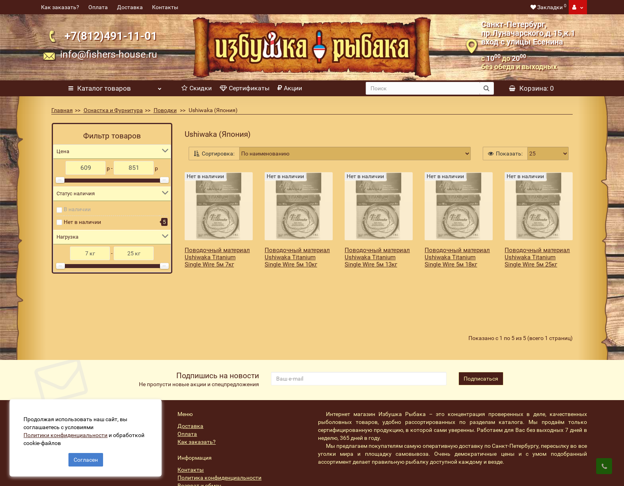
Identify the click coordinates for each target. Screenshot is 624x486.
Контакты (165, 7)
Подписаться (481, 343)
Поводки (165, 110)
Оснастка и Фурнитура (113, 110)
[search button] (486, 88)
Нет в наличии (82, 222)
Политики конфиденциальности (68, 433)
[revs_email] (358, 343)
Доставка (130, 7)
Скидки (196, 88)
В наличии (77, 209)
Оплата (98, 7)
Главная (62, 110)
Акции (289, 88)
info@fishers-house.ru (108, 54)
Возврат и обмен (199, 450)
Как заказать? (60, 7)
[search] (423, 88)
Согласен (86, 457)
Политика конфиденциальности (219, 442)
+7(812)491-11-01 (110, 36)
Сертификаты (244, 88)
